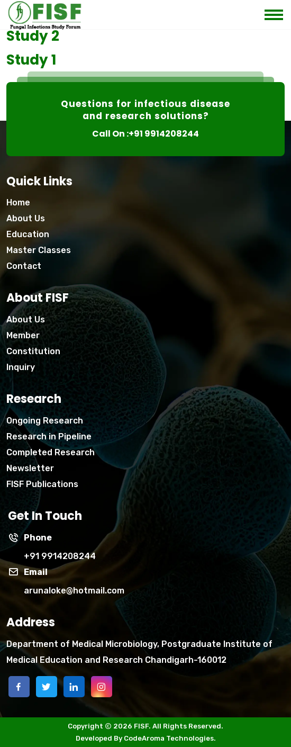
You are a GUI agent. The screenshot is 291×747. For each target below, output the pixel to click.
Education (27, 234)
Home (18, 202)
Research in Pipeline (49, 436)
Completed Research (50, 452)
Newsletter (30, 468)
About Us (25, 218)
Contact (23, 266)
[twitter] (46, 686)
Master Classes (38, 250)
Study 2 (32, 36)
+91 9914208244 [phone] (60, 556)
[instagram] (101, 686)
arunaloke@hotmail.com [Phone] (74, 591)
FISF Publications (42, 484)
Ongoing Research (44, 421)
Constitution (33, 351)
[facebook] (19, 686)
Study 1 (31, 59)
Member (23, 335)
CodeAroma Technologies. (170, 738)
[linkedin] (74, 686)
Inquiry (20, 367)
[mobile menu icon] (278, 12)
